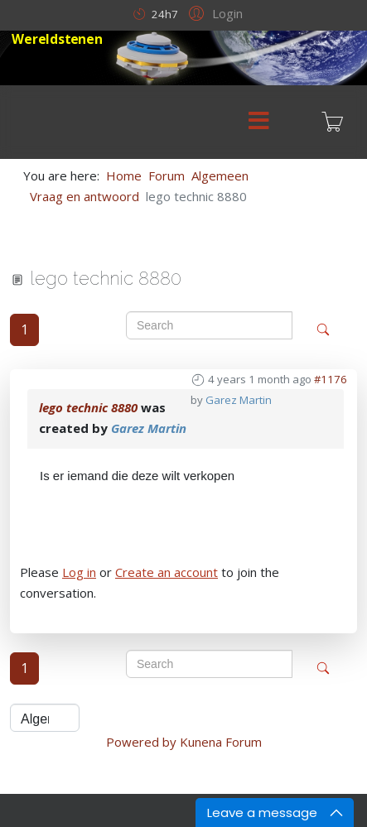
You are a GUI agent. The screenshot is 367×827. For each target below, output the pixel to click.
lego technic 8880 (88, 407)
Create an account (166, 572)
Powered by (141, 741)
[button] (213, 12)
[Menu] (258, 122)
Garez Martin (238, 399)
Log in (79, 572)
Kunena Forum (221, 741)
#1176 (330, 379)
